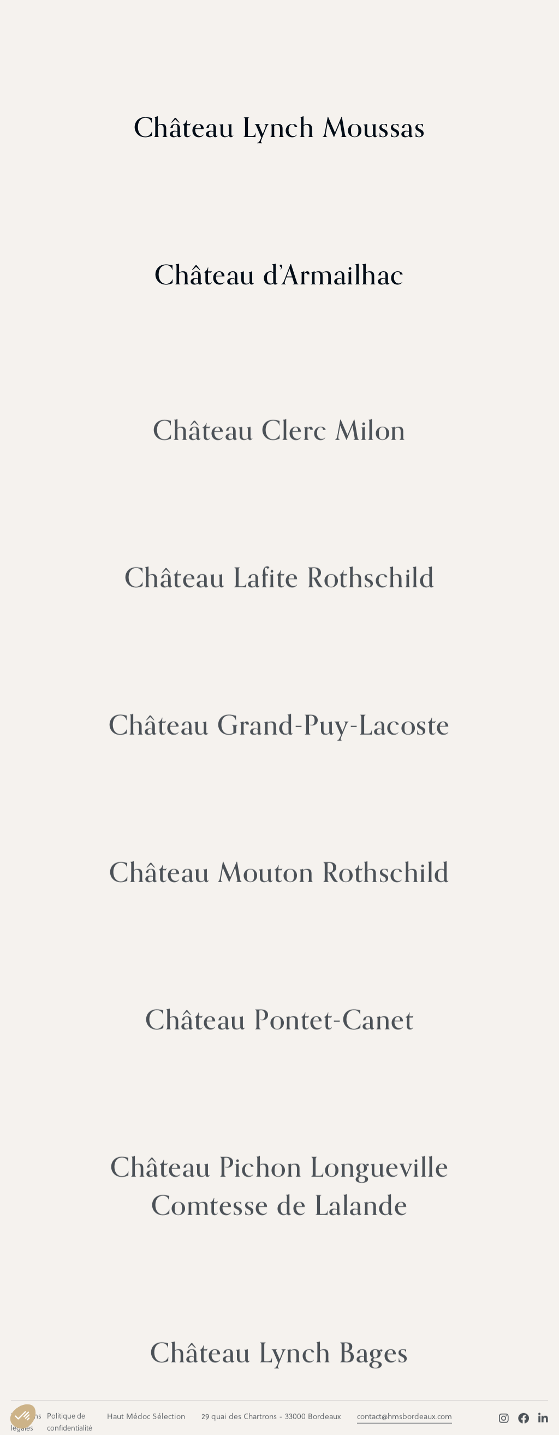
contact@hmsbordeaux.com (404, 1421)
